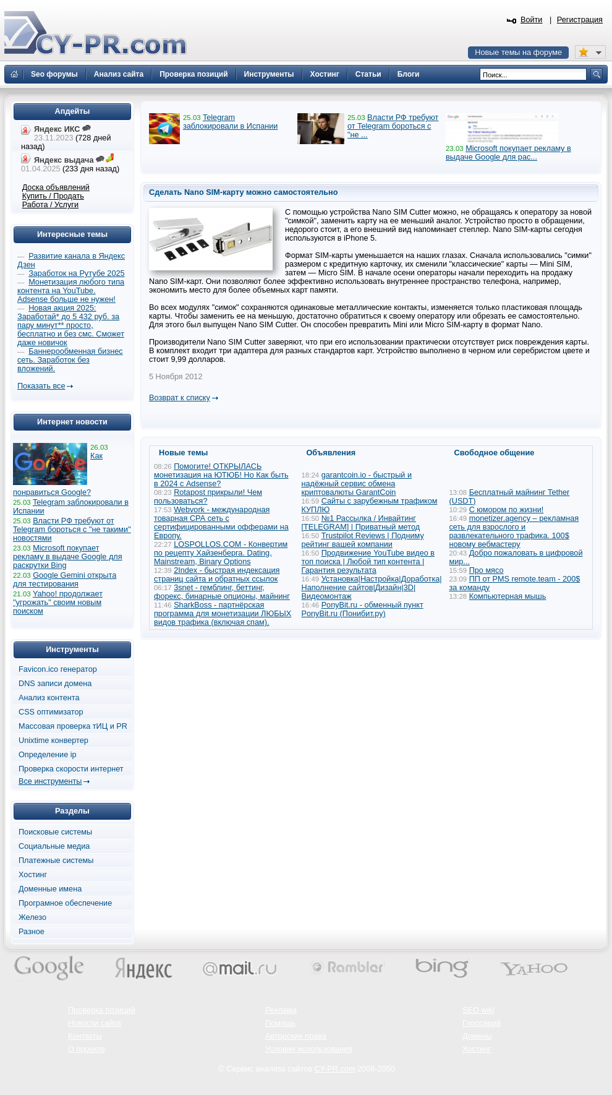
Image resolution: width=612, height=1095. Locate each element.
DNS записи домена (55, 683)
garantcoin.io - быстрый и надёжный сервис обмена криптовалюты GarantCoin (357, 484)
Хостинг (33, 874)
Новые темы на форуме (518, 52)
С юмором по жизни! (506, 509)
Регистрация (580, 19)
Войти (532, 19)
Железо (32, 917)
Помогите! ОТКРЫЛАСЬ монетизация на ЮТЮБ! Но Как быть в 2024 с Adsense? (221, 475)
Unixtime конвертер (53, 740)
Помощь (280, 1023)
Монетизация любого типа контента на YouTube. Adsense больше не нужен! (70, 291)
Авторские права (295, 1036)
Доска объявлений (56, 187)
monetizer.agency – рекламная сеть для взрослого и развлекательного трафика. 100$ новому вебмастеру (514, 531)
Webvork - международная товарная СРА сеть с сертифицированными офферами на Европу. (221, 522)
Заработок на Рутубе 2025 (76, 273)
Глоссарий (481, 1023)
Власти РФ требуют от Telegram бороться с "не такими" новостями (72, 530)
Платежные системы (56, 860)
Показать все (41, 386)
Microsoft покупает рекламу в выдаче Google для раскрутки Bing (67, 557)
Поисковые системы (55, 832)
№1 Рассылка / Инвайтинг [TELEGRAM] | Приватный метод (361, 522)
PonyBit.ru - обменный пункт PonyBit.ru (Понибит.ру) (362, 609)
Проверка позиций (101, 1010)
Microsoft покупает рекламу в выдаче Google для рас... (508, 152)
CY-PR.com (335, 1069)
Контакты (85, 1036)
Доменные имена (50, 889)
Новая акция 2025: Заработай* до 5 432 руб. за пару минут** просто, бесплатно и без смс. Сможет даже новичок (70, 325)
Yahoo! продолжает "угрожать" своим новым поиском (58, 603)
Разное (32, 931)
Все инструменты (50, 781)
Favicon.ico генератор (58, 669)
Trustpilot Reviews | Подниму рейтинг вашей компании (363, 540)
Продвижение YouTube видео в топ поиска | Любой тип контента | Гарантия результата (368, 562)
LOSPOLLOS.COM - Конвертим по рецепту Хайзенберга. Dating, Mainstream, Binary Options (220, 553)
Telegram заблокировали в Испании (230, 122)
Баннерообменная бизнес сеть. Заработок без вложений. (70, 360)
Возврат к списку (179, 397)
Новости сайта (94, 1023)
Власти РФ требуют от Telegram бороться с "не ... (392, 126)
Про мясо (486, 570)
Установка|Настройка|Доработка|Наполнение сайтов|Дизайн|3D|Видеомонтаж (372, 588)
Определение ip (48, 754)
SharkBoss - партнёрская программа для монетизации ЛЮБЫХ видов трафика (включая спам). (222, 614)
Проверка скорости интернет (71, 769)
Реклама (281, 1010)
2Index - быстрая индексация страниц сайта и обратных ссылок (216, 574)
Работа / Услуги (50, 204)
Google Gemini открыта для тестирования (64, 579)
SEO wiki (478, 1010)
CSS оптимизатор (51, 712)
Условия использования (308, 1049)
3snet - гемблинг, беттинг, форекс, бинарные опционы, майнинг (222, 592)
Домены (477, 1036)
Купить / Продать (53, 196)
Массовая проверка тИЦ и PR (73, 726)
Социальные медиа (54, 846)
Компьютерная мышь (507, 596)
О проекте (86, 1049)
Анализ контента (49, 698)
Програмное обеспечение (65, 903)
